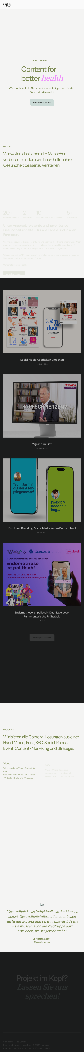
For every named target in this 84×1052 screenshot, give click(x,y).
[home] (7, 4)
